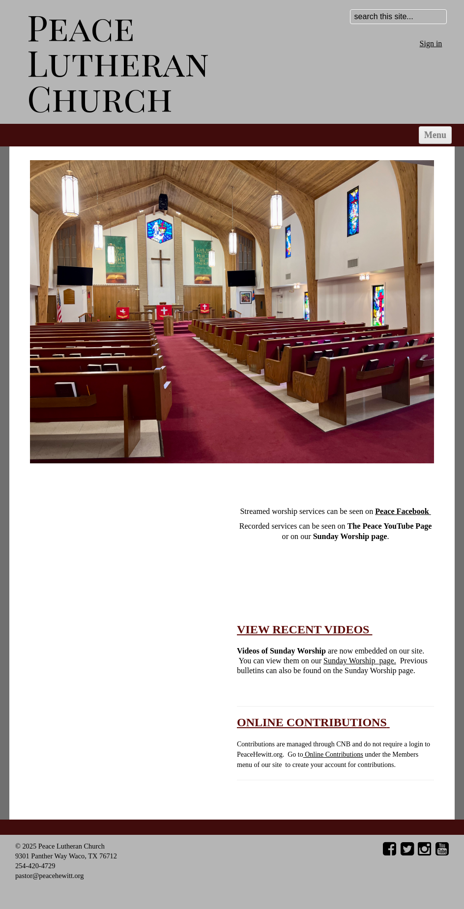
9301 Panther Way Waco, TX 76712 (66, 856)
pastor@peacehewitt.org (49, 876)
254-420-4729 (35, 866)
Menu (435, 135)
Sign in (431, 43)
